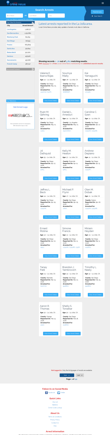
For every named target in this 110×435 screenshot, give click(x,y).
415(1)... (42, 325)
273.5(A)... (88, 92)
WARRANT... (67, 92)
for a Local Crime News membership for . (73, 64)
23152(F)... (88, 169)
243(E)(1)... (88, 247)
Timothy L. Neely (91, 268)
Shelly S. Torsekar (67, 307)
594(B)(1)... (66, 286)
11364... (42, 131)
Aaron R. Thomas (45, 307)
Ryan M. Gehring (44, 113)
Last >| (79, 375)
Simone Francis (66, 230)
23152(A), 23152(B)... (91, 131)
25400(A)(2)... (67, 131)
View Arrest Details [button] (50, 100)
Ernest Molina (44, 230)
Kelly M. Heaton (66, 152)
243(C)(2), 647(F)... (46, 92)
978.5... (42, 169)
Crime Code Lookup (55, 408)
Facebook (50, 392)
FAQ (55, 426)
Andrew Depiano (89, 152)
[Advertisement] (20, 84)
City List (55, 402)
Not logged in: (56, 370)
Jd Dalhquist (45, 152)
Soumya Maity (67, 74)
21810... (65, 208)
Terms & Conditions (55, 417)
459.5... (42, 247)
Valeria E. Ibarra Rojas (46, 74)
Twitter (61, 392)
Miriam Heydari (89, 230)
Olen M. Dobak (89, 191)
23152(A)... (43, 208)
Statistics (55, 405)
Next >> (67, 375)
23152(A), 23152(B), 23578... (72, 247)
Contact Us (55, 423)
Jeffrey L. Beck (45, 191)
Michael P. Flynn (68, 191)
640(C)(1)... (43, 286)
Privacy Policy (55, 420)
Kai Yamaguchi (91, 74)
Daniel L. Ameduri (67, 113)
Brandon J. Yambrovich (69, 268)
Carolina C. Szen (91, 113)
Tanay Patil (43, 268)
